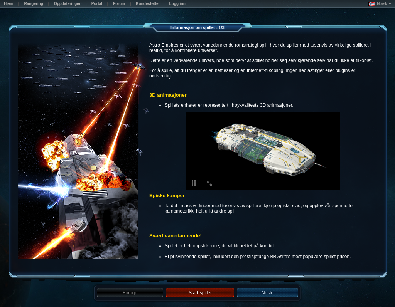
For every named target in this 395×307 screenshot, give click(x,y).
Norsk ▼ (380, 4)
